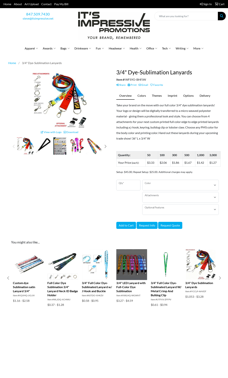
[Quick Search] (186, 16)
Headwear (117, 48)
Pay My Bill (61, 4)
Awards (49, 48)
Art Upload (32, 4)
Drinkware (82, 48)
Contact (46, 4)
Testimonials (54, 341)
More (198, 48)
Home (7, 4)
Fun (100, 48)
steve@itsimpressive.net (38, 18)
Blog (84, 336)
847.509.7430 (38, 14)
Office (151, 48)
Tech (166, 48)
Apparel (31, 48)
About (18, 4)
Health (136, 48)
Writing (182, 48)
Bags (65, 48)
